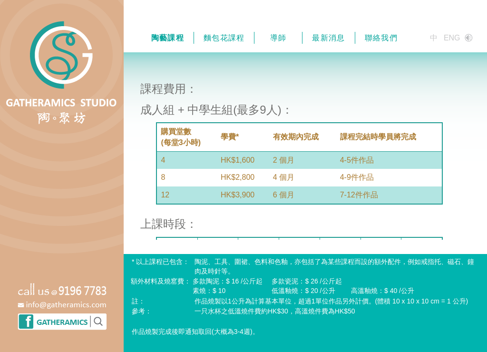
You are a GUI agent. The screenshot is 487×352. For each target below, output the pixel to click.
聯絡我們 (381, 38)
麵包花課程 (224, 38)
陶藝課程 (167, 38)
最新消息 (328, 38)
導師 (278, 38)
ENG (452, 38)
